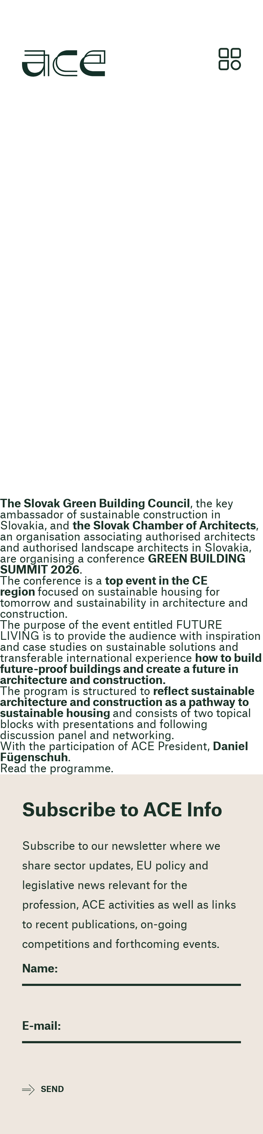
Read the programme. (57, 768)
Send (52, 1090)
